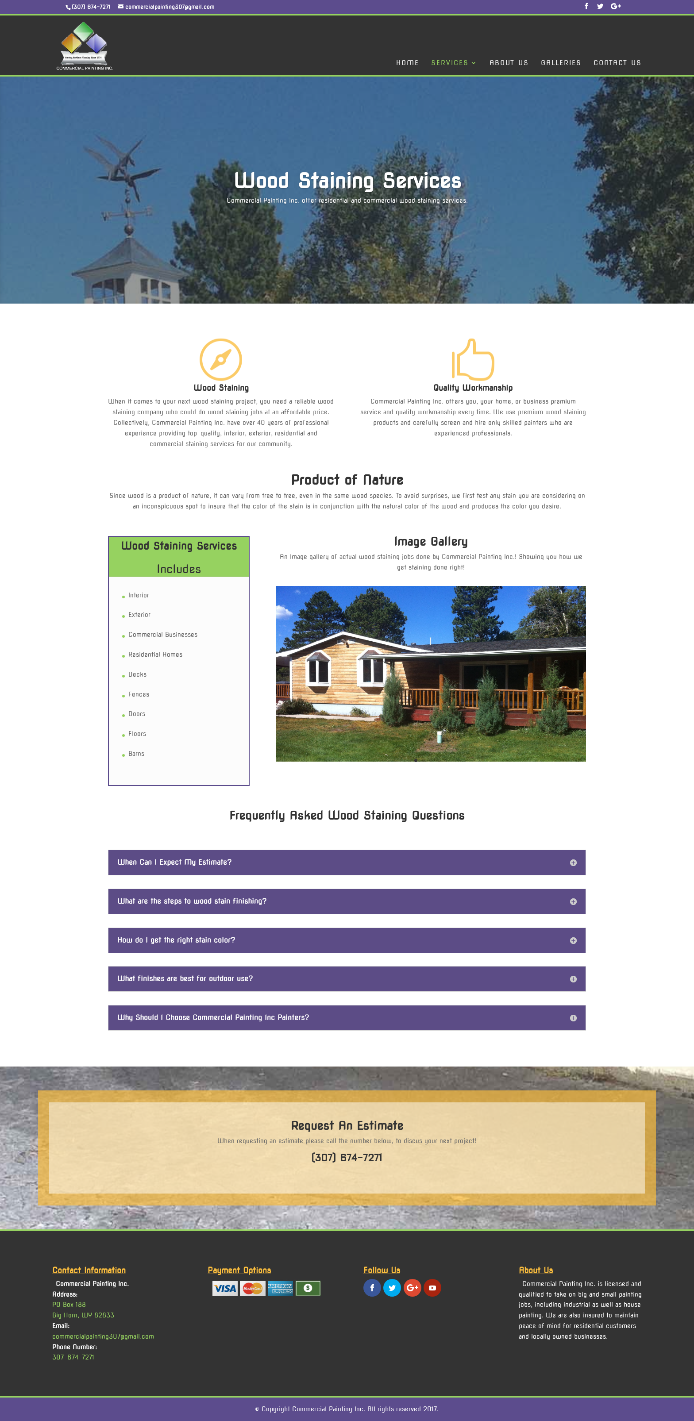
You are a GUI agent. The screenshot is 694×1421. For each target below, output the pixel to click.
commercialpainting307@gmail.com (103, 1336)
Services (450, 63)
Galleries (561, 63)
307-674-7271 (73, 1357)
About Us (509, 63)
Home (407, 63)
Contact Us (618, 63)
